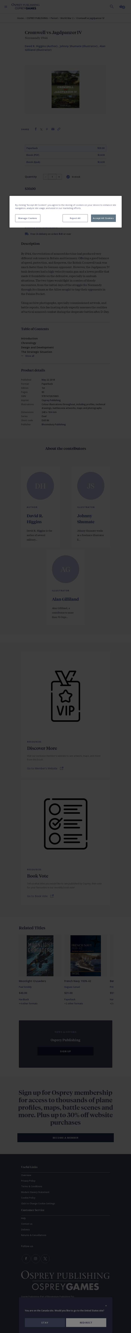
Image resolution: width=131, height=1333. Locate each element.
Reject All (75, 218)
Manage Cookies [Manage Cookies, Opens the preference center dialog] (27, 218)
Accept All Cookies (103, 218)
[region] (66, 212)
